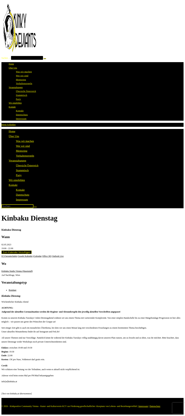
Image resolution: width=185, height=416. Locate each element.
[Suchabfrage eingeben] (17, 206)
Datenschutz (22, 194)
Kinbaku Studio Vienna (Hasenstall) (17, 271)
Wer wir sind (23, 146)
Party (19, 175)
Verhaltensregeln (25, 155)
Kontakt (13, 185)
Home (12, 131)
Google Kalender (25, 256)
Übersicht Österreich (27, 165)
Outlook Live (58, 256)
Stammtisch (22, 170)
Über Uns (14, 136)
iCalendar (37, 256)
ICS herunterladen (9, 256)
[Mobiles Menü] (8, 124)
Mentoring (21, 150)
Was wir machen (25, 141)
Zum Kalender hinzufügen (16, 252)
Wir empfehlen (17, 180)
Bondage (12, 290)
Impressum (22, 199)
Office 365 (46, 256)
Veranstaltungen (17, 160)
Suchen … (5, 58)
